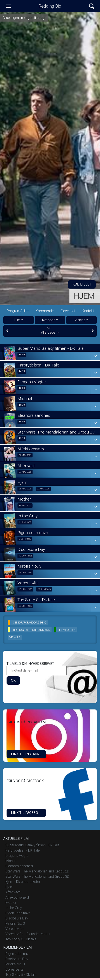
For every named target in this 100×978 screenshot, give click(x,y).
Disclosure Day (16, 918)
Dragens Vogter (17, 856)
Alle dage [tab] (50, 330)
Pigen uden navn (17, 913)
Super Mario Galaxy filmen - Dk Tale (32, 845)
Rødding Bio (50, 6)
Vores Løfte (14, 929)
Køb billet (81, 284)
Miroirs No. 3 (15, 923)
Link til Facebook (27, 813)
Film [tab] (17, 320)
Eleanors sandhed (19, 866)
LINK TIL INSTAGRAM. (28, 754)
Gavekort (68, 311)
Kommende (45, 311)
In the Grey (13, 908)
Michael (11, 861)
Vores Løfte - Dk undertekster (27, 934)
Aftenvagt (12, 892)
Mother (10, 903)
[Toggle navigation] (8, 6)
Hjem (84, 296)
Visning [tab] (80, 320)
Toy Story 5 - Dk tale (20, 939)
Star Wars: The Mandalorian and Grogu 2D (37, 871)
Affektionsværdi (17, 897)
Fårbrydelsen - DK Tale (22, 850)
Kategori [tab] (48, 320)
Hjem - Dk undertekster (22, 882)
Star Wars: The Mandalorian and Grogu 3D (37, 876)
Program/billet (18, 311)
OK (13, 680)
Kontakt (88, 311)
